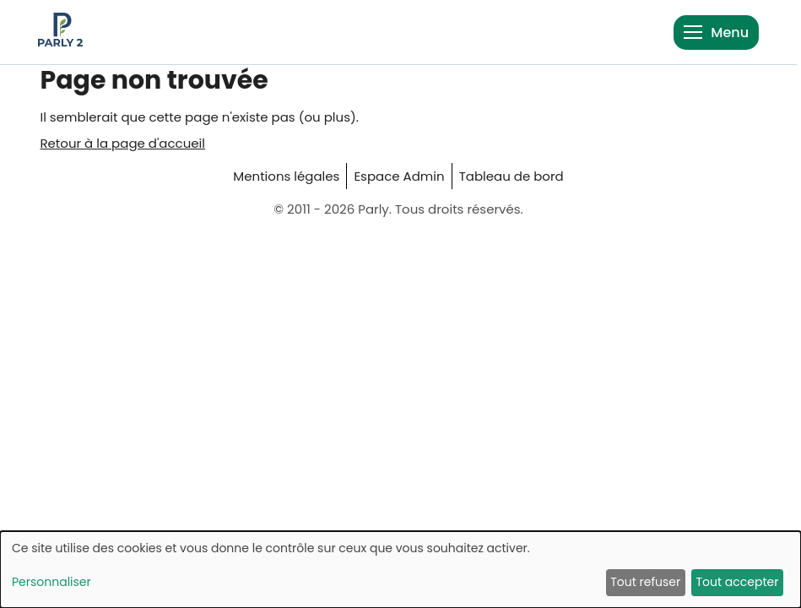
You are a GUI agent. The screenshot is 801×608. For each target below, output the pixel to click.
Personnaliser (51, 581)
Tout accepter (736, 581)
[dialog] (400, 569)
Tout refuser (645, 581)
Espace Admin (399, 176)
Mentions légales (286, 176)
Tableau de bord (511, 176)
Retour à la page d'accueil (122, 143)
